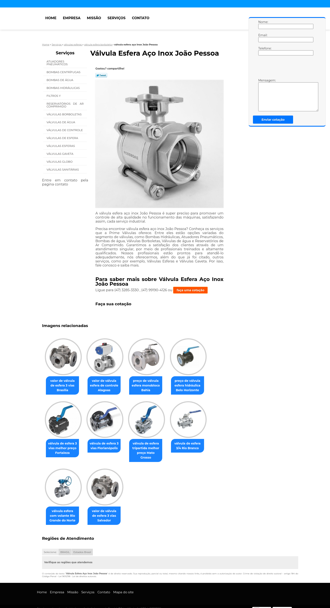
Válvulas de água (61, 122)
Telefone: (262, 50)
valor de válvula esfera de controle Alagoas (107, 385)
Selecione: (50, 547)
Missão (94, 18)
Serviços (117, 18)
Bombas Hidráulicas (63, 88)
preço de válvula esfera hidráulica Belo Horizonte (193, 385)
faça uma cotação (190, 290)
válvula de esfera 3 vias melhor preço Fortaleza (63, 448)
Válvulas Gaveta (60, 153)
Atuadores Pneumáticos (58, 63)
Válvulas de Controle (65, 130)
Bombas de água (60, 80)
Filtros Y (54, 95)
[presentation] (285, 68)
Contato (140, 18)
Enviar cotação (273, 120)
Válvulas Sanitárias (63, 169)
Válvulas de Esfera (63, 138)
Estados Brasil (82, 547)
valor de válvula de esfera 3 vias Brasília (63, 385)
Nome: (262, 24)
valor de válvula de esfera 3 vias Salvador (106, 511)
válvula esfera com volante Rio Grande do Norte (63, 511)
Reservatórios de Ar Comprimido (65, 105)
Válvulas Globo (60, 161)
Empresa (71, 18)
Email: (262, 37)
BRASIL (65, 547)
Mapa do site (123, 588)
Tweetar (101, 75)
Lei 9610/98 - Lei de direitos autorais (77, 571)
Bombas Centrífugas (64, 72)
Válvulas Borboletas (64, 114)
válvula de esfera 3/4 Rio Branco (193, 446)
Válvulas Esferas (61, 146)
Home (50, 18)
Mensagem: (262, 94)
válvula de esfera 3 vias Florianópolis (106, 446)
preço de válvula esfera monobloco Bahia (150, 385)
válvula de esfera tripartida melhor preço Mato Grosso (150, 448)
